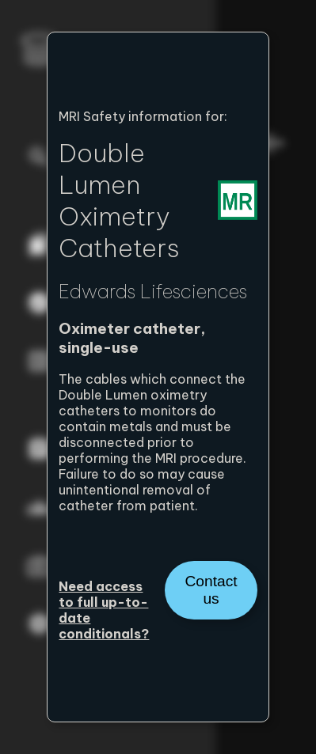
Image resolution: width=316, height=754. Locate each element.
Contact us (211, 590)
